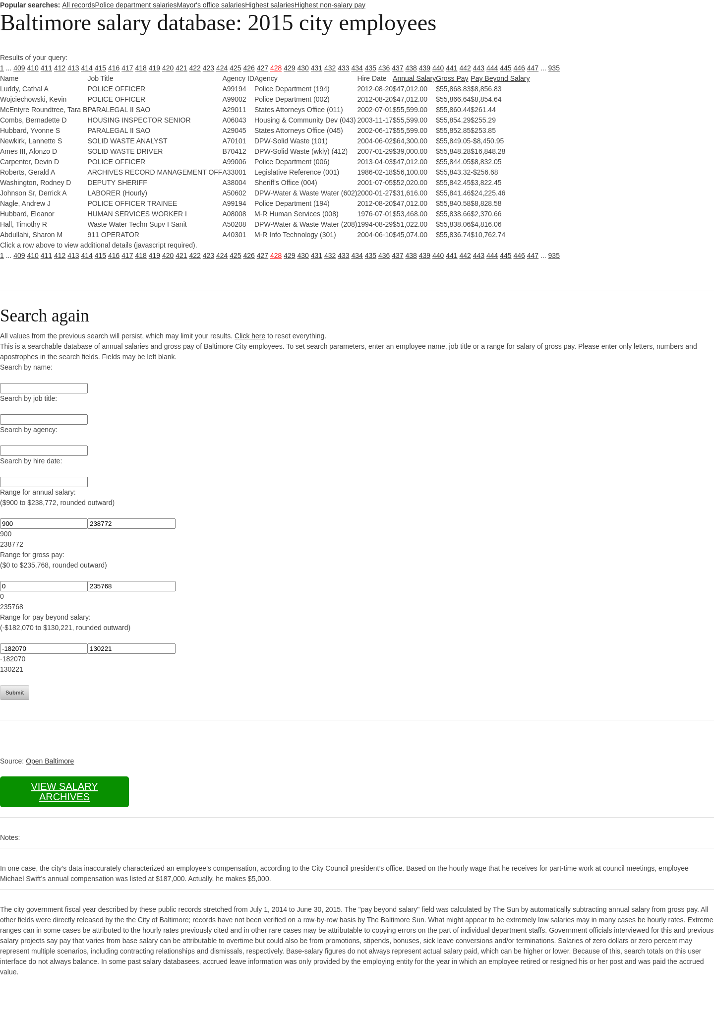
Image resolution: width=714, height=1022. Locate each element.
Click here (250, 336)
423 (208, 68)
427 (262, 68)
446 (519, 68)
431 (316, 68)
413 (73, 68)
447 (532, 68)
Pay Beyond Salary (500, 78)
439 (424, 68)
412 (59, 68)
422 (195, 68)
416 (113, 68)
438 (411, 68)
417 (127, 68)
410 (33, 68)
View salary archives (64, 791)
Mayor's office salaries (211, 5)
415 (100, 68)
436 (384, 68)
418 (141, 68)
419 (154, 68)
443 (478, 68)
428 (276, 68)
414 (87, 68)
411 (46, 68)
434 (357, 68)
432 (330, 68)
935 (554, 68)
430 (303, 68)
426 (249, 68)
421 (181, 68)
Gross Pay (452, 78)
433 (343, 68)
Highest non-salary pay (330, 5)
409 (19, 68)
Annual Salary (414, 78)
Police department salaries (136, 5)
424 (222, 68)
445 (505, 68)
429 (289, 68)
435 (370, 68)
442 (465, 68)
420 (168, 68)
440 (438, 68)
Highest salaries (270, 5)
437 (397, 68)
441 (451, 68)
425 (235, 68)
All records (78, 5)
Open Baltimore (50, 761)
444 (492, 68)
